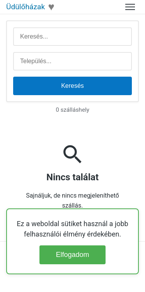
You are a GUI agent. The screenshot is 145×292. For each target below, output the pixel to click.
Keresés (72, 85)
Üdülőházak (25, 6)
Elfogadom (72, 254)
